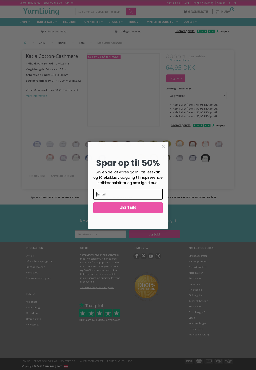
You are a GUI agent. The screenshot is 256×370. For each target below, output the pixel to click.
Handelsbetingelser (91, 361)
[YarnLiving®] (41, 11)
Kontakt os (173, 2)
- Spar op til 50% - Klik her (47, 2)
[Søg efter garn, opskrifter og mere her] (131, 11)
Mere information (36, 95)
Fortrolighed (116, 361)
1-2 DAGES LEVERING (120, 197)
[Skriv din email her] (100, 234)
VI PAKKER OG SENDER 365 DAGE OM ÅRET (192, 197)
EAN (186, 2)
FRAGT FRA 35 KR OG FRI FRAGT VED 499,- (57, 197)
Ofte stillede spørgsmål (39, 261)
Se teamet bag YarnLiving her (96, 287)
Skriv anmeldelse (179, 60)
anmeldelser (197, 56)
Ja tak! (154, 234)
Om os (221, 2)
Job (130, 361)
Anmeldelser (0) (62, 176)
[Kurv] (224, 11)
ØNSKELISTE (196, 11)
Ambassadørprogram (38, 278)
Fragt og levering (203, 2)
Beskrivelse (37, 176)
